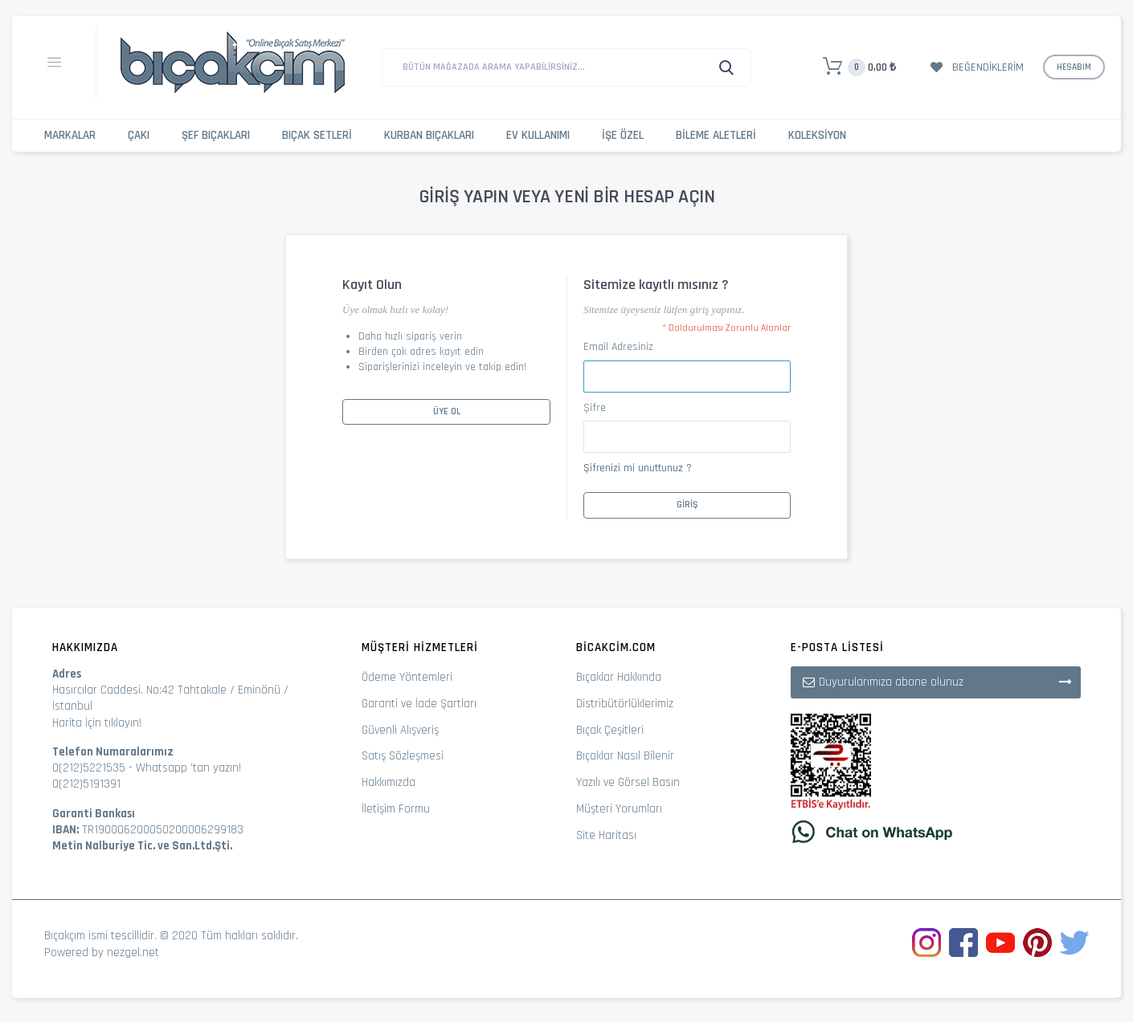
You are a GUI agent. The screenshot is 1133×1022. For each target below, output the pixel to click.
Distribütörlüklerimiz (624, 704)
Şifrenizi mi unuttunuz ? (637, 468)
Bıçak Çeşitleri (610, 730)
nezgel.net (133, 952)
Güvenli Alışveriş (400, 730)
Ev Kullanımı (538, 135)
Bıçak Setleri (317, 135)
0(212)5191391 (86, 784)
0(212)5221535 (88, 768)
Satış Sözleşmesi (403, 756)
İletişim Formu (396, 809)
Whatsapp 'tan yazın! (188, 768)
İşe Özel (623, 135)
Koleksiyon (817, 135)
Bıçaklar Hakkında (618, 677)
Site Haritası (606, 835)
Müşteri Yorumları (619, 809)
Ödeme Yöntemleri (407, 677)
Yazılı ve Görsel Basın (628, 782)
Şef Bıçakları (216, 135)
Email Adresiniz (618, 347)
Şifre (594, 408)
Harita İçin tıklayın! (96, 723)
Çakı (138, 135)
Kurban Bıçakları (429, 135)
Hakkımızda (388, 782)
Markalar (70, 135)
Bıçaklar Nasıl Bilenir (625, 756)
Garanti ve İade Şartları (419, 704)
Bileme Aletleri (716, 135)
